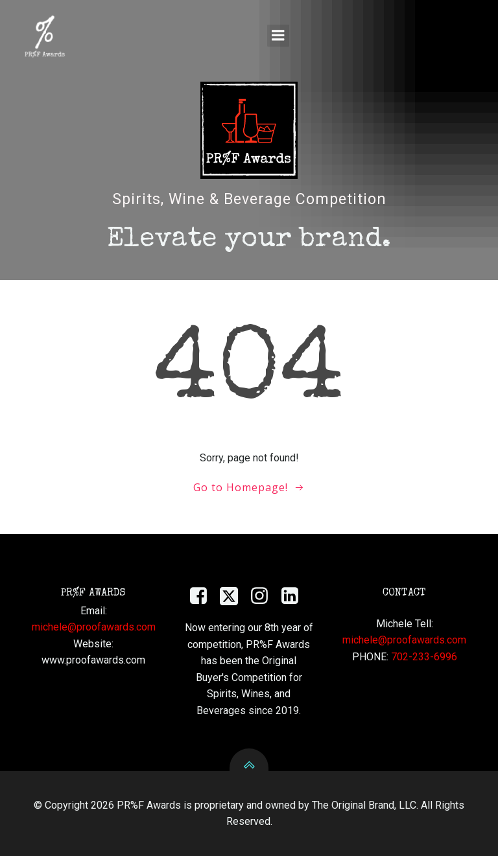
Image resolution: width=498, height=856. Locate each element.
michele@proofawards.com (94, 627)
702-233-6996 (424, 657)
